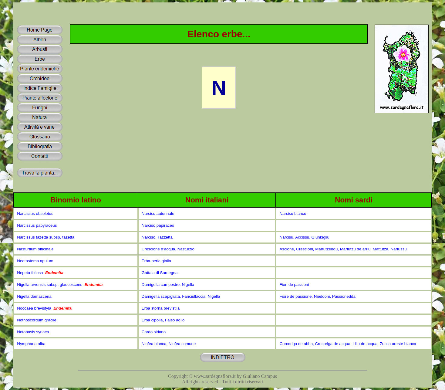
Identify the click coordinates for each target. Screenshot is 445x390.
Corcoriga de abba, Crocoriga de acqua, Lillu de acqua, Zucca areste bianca (347, 343)
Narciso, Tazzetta (157, 237)
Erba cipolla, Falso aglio (163, 320)
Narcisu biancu (292, 213)
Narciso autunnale (158, 213)
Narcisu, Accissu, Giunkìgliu (304, 237)
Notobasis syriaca (33, 332)
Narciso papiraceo (158, 225)
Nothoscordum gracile (36, 320)
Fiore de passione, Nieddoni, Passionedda (317, 296)
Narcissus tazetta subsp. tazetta (45, 237)
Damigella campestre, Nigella (168, 284)
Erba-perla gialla (156, 261)
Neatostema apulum (35, 261)
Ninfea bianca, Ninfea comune (169, 343)
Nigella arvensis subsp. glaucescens (60, 284)
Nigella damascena (34, 296)
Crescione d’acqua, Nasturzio (168, 249)
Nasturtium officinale (35, 249)
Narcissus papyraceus (37, 225)
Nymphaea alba (31, 343)
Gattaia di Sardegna (160, 272)
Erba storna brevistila (161, 308)
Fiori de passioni (294, 284)
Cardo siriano (154, 332)
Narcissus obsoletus (35, 213)
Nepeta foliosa (40, 272)
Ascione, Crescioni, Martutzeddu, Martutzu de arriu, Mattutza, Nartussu (342, 249)
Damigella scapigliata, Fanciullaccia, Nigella (181, 296)
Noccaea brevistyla (44, 308)
